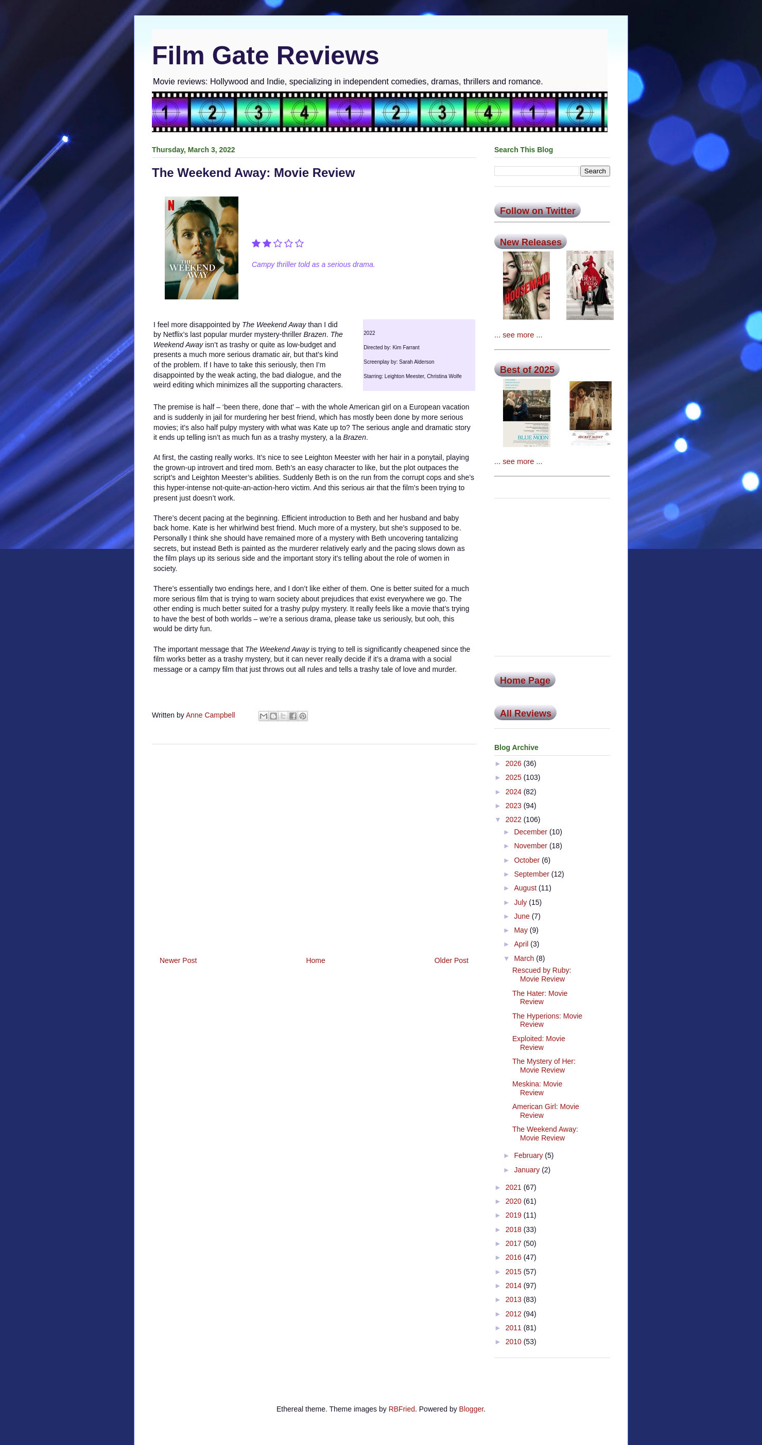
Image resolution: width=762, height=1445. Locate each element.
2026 (515, 763)
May (521, 930)
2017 (515, 1243)
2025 (515, 777)
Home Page (525, 680)
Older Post (452, 960)
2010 (515, 1341)
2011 (515, 1328)
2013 (515, 1299)
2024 (515, 792)
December (531, 832)
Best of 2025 (527, 370)
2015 (515, 1272)
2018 (515, 1229)
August (526, 888)
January (528, 1170)
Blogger (471, 1409)
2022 (515, 819)
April (522, 944)
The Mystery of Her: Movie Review (544, 1065)
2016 (515, 1257)
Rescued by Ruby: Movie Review (541, 974)
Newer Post (178, 960)
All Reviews (525, 713)
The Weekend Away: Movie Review (545, 1133)
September (532, 874)
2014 (515, 1285)
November (531, 846)
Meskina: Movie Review (537, 1088)
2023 (515, 805)
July (521, 902)
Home (315, 960)
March (525, 958)
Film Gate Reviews (265, 55)
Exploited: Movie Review (538, 1042)
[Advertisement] (314, 846)
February (529, 1155)
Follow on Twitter (538, 211)
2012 (515, 1314)
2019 (515, 1215)
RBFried (402, 1409)
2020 (515, 1201)
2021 (515, 1187)
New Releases (531, 242)
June (522, 916)
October (528, 860)
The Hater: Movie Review (539, 997)
